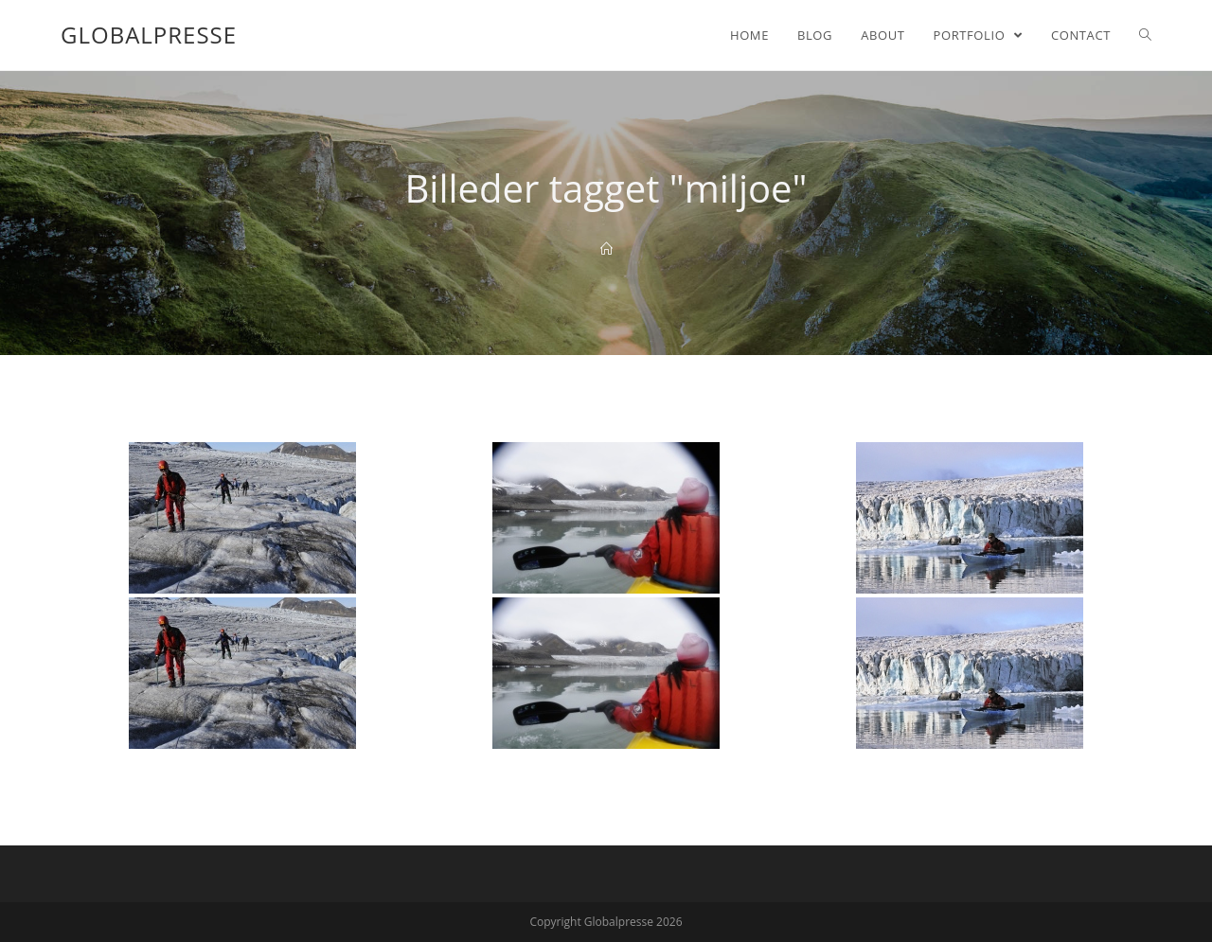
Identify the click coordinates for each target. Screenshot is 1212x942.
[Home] (606, 249)
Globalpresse (149, 34)
